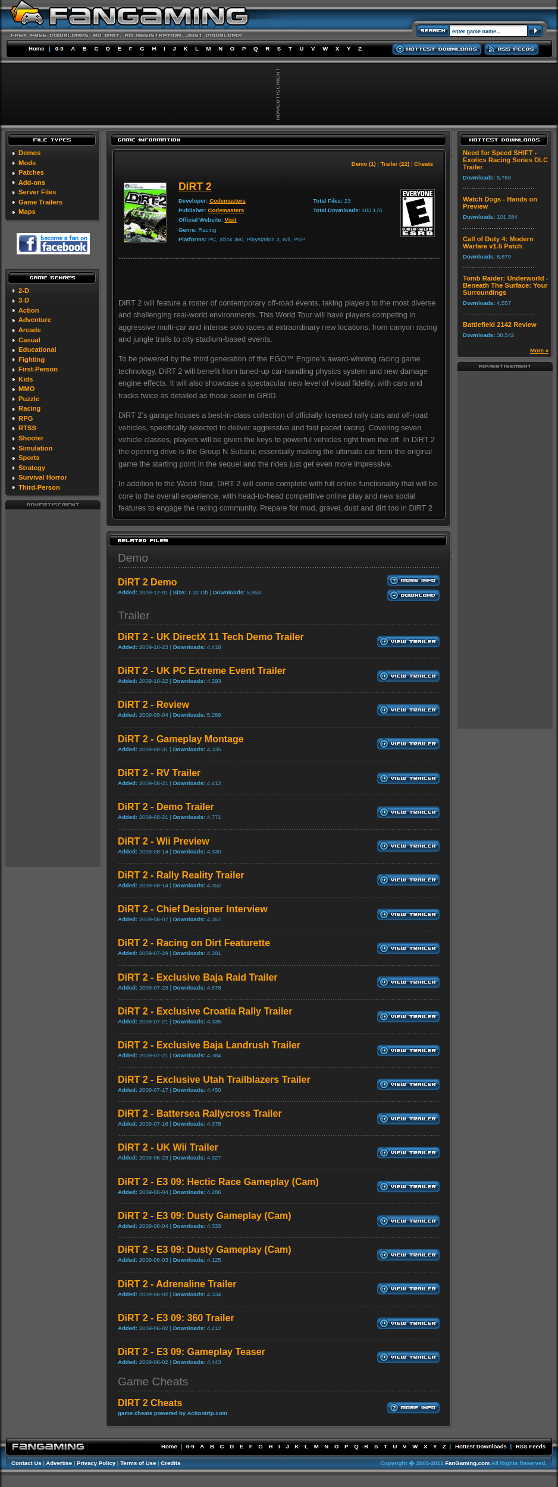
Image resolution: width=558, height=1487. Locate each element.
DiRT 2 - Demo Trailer (166, 807)
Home (37, 48)
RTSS (27, 427)
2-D (23, 290)
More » (539, 350)
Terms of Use (138, 1463)
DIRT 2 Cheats (150, 1403)
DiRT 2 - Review (153, 705)
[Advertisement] (53, 687)
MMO (26, 388)
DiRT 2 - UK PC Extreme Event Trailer (202, 671)
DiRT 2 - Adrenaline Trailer (177, 1284)
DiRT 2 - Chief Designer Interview (193, 909)
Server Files (37, 192)
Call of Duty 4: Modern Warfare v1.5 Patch (498, 242)
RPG (25, 418)
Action (28, 310)
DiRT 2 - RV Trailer (159, 773)
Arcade (29, 329)
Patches (31, 172)
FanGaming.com (467, 1463)
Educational (37, 349)
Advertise (59, 1463)
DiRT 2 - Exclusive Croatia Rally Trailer (205, 1011)
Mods (27, 162)
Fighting (31, 359)
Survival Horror (42, 477)
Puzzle (28, 398)
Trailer (134, 615)
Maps (27, 211)
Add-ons (31, 182)
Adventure (34, 319)
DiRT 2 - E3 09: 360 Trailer (176, 1318)
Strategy (31, 467)
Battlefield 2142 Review (500, 324)
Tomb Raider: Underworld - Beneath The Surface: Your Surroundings (505, 285)
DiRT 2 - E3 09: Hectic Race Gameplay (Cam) (218, 1182)
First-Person (38, 369)
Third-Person (39, 487)
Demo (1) (364, 163)
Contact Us (26, 1463)
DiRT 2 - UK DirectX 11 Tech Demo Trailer (211, 637)
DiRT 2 (195, 187)
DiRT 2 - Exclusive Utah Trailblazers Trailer (214, 1080)
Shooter (30, 438)
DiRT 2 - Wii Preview (163, 841)
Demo (133, 558)
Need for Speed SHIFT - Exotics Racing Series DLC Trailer (505, 160)
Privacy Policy (96, 1463)
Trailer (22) (395, 163)
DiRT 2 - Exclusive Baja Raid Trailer (198, 977)
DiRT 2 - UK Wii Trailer (168, 1147)
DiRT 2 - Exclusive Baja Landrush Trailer (209, 1045)
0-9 (59, 48)
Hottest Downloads (481, 1446)
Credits (170, 1463)
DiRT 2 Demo (147, 582)
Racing (29, 408)
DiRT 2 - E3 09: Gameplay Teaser (191, 1352)
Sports (28, 457)
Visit (231, 219)
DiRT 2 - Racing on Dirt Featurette (194, 943)
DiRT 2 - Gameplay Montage (181, 739)
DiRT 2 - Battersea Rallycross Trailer (200, 1113)
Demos (29, 152)
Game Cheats (153, 1381)
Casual (29, 340)
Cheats (423, 163)
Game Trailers (40, 202)
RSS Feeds (531, 1446)
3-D (23, 300)
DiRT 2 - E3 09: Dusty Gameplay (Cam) (204, 1216)
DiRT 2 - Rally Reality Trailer (181, 875)
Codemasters (227, 200)
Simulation (35, 448)
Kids (25, 379)
